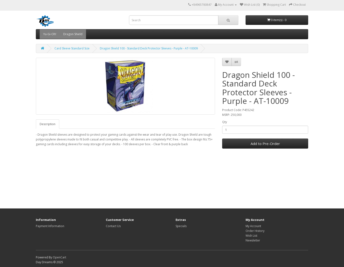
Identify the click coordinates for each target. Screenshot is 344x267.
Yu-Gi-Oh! (49, 34)
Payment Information (50, 226)
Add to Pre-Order (265, 143)
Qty (224, 122)
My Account (253, 226)
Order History (255, 231)
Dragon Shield (72, 34)
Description (47, 124)
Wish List (251, 236)
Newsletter (253, 240)
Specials (181, 226)
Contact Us (113, 226)
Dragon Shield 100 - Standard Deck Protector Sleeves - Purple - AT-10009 (149, 48)
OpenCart (59, 257)
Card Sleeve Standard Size (72, 48)
